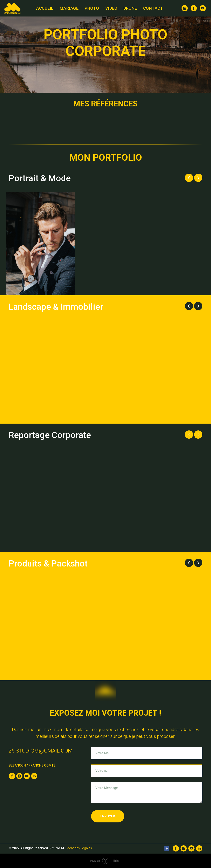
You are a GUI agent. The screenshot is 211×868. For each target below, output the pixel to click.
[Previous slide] (189, 178)
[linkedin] (34, 776)
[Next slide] (198, 178)
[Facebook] (176, 848)
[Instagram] (184, 848)
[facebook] (194, 8)
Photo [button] (92, 8)
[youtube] (203, 8)
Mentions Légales (79, 848)
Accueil (45, 8)
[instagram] (185, 8)
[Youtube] (191, 848)
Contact (153, 8)
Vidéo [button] (111, 8)
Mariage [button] (69, 8)
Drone (130, 8)
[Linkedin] (199, 848)
